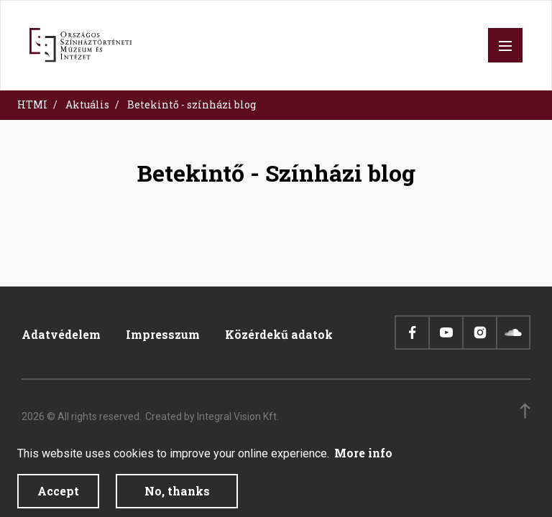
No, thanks (177, 498)
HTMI (32, 104)
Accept (58, 498)
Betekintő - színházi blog (191, 104)
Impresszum (163, 334)
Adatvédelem (61, 334)
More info (363, 459)
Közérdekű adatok (279, 334)
